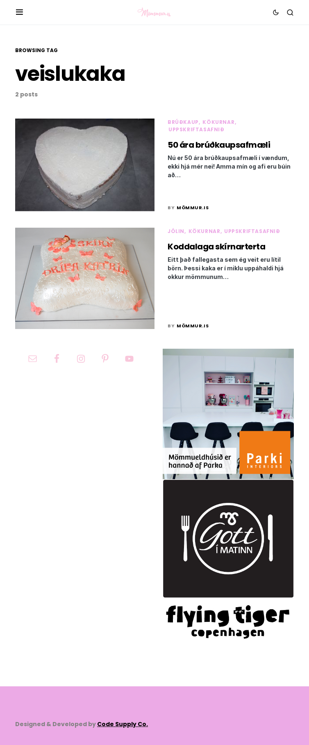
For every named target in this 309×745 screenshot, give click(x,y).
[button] (19, 12)
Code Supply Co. (122, 724)
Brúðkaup (183, 122)
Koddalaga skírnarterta (216, 246)
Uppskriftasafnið (196, 129)
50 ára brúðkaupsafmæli (219, 145)
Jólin (176, 231)
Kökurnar (218, 122)
